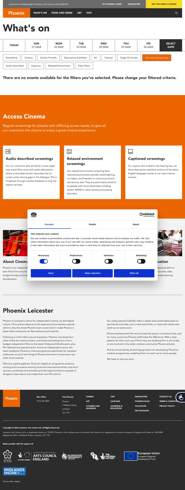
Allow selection (92, 273)
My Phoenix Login (112, 4)
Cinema (29, 57)
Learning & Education (116, 407)
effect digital (14, 481)
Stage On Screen (129, 57)
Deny (51, 273)
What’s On (40, 12)
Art (79, 12)
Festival (109, 57)
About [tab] (136, 224)
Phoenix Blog (142, 401)
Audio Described (15, 65)
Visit (89, 12)
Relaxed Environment (59, 65)
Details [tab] (92, 224)
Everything (11, 57)
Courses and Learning (156, 57)
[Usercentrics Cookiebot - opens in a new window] (141, 215)
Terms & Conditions (169, 401)
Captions (36, 65)
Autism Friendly (48, 57)
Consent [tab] (49, 224)
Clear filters (84, 65)
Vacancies (140, 406)
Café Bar (115, 401)
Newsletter (134, 4)
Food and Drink (62, 12)
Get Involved (142, 411)
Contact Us (165, 397)
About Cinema (15, 261)
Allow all (134, 273)
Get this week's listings (164, 4)
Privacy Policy (167, 406)
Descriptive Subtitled (75, 57)
